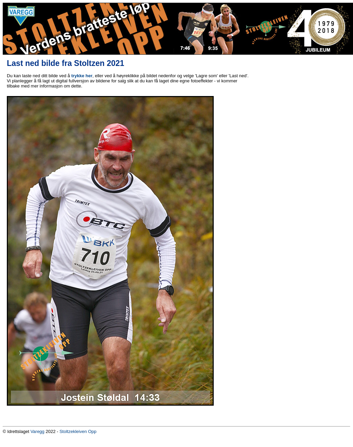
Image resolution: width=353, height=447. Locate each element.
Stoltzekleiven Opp (77, 431)
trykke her (82, 75)
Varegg (37, 431)
